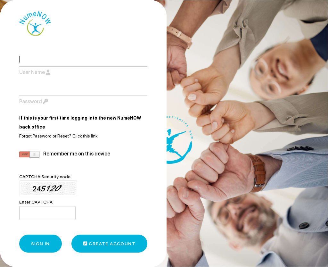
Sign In (40, 243)
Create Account (109, 243)
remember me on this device (76, 154)
